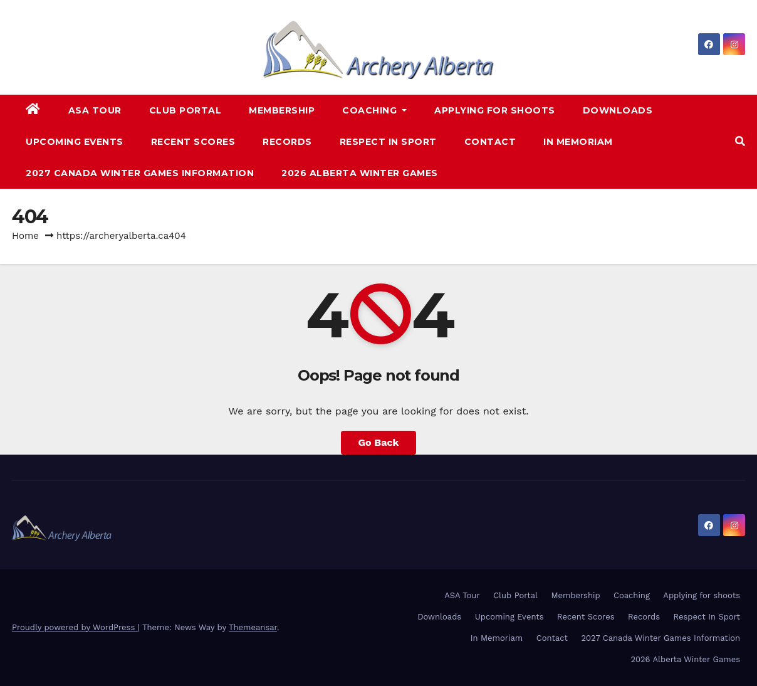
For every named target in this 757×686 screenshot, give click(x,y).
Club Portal (185, 110)
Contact (490, 141)
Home (25, 235)
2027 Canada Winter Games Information (140, 173)
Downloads (618, 110)
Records (287, 141)
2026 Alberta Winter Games (359, 173)
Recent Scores (193, 141)
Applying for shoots (494, 110)
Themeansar (253, 627)
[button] (740, 141)
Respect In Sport (388, 141)
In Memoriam (578, 141)
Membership (282, 110)
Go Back (378, 442)
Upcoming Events (74, 141)
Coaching (374, 110)
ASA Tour (95, 110)
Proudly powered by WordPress (75, 627)
